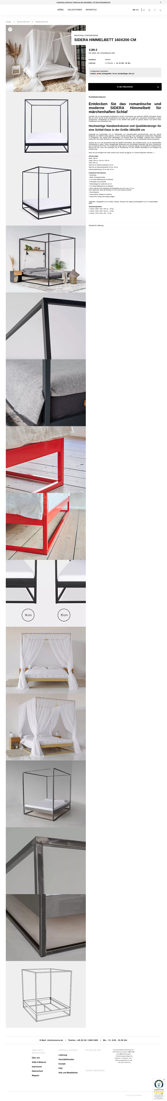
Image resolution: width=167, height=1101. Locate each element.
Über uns (36, 1058)
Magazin (35, 1075)
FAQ (60, 1068)
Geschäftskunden (66, 1059)
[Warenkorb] (161, 9)
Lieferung (63, 1055)
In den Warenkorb (138, 87)
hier (128, 152)
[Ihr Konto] (149, 9)
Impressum (37, 1067)
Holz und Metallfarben (68, 1073)
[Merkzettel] (155, 9)
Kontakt (62, 1064)
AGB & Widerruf (39, 1062)
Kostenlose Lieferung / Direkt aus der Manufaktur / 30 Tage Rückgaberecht (83, 2)
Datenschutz (37, 1071)
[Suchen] (144, 9)
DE (134, 10)
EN (137, 10)
